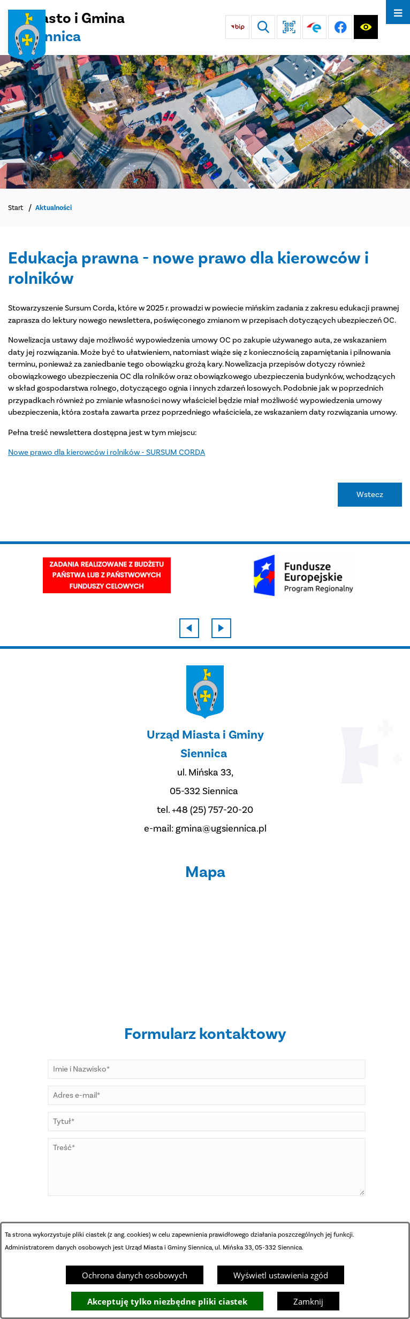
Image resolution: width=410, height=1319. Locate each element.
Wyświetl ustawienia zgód (280, 1275)
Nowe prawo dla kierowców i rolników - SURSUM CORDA (106, 452)
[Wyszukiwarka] (263, 27)
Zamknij (308, 1301)
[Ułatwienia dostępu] (366, 27)
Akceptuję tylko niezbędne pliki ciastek (167, 1301)
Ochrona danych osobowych (134, 1275)
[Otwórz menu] (398, 12)
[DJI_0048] (205, 122)
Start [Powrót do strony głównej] (15, 208)
